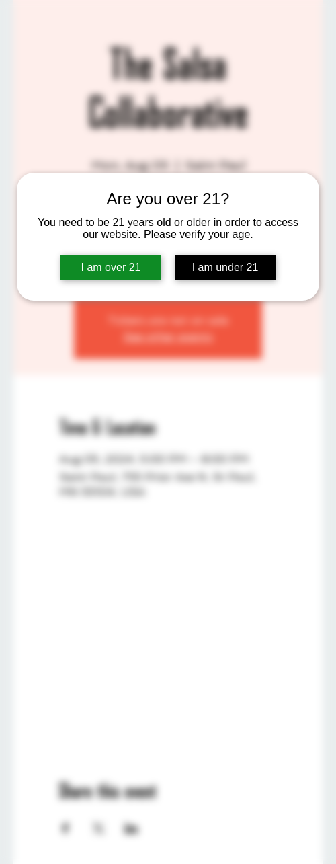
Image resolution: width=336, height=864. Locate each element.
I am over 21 (111, 267)
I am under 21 (225, 267)
